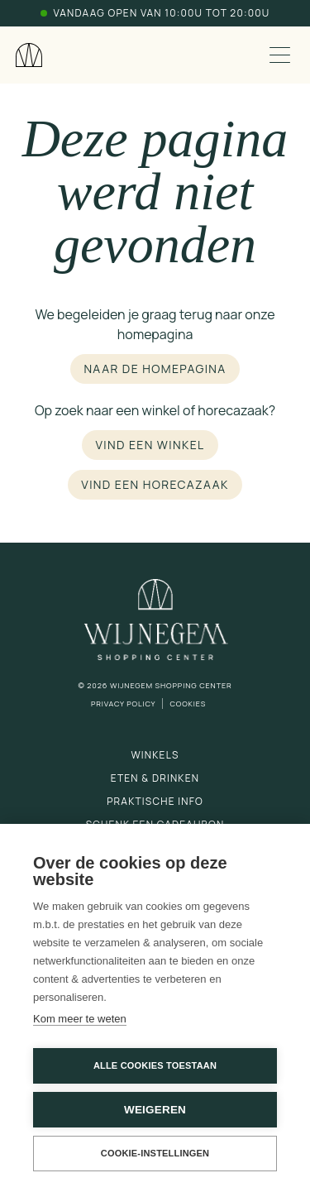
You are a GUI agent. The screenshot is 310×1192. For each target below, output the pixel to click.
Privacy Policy (123, 703)
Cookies (187, 703)
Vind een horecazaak (154, 484)
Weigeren (155, 1109)
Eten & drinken (155, 778)
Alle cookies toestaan (155, 1065)
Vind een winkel (149, 444)
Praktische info (155, 801)
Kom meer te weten (79, 1018)
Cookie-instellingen (155, 1153)
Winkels (155, 755)
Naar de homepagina (154, 368)
